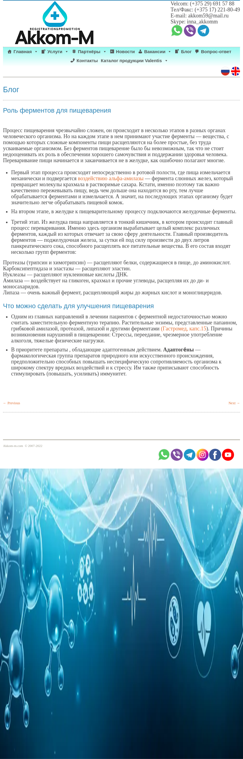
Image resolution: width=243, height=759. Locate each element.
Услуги (58, 51)
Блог (186, 51)
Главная (26, 51)
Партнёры (92, 51)
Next (234, 403)
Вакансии (158, 51)
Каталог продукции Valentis (134, 60)
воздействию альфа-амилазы (111, 178)
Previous (11, 403)
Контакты (87, 60)
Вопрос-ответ (216, 51)
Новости (125, 51)
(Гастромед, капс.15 (183, 329)
